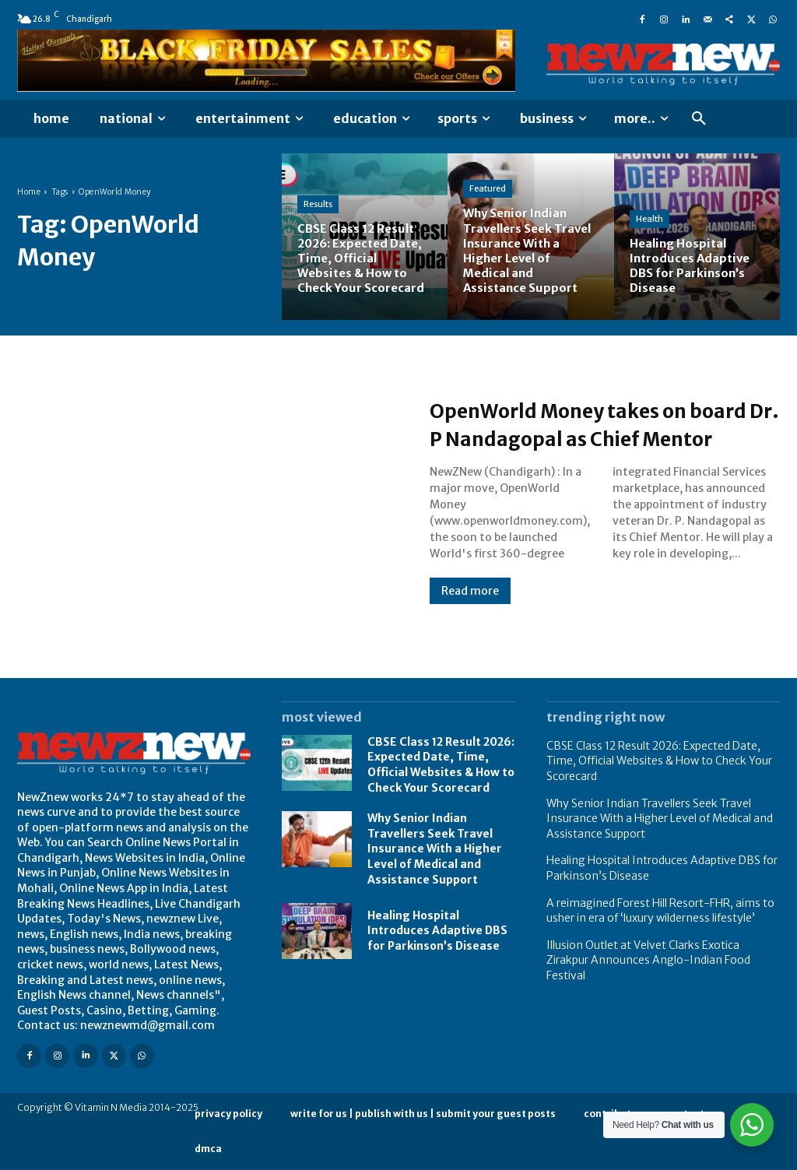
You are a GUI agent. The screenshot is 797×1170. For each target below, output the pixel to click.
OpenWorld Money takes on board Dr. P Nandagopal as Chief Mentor (584, 423)
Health (649, 218)
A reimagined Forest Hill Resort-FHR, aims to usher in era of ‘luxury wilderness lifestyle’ (660, 911)
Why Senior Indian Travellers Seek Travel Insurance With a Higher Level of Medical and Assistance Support (434, 848)
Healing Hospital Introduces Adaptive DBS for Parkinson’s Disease (437, 930)
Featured (487, 188)
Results (318, 204)
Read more (470, 605)
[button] (699, 119)
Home (28, 192)
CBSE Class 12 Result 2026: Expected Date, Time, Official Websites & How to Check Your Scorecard (440, 765)
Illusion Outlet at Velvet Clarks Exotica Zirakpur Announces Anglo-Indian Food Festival (648, 960)
